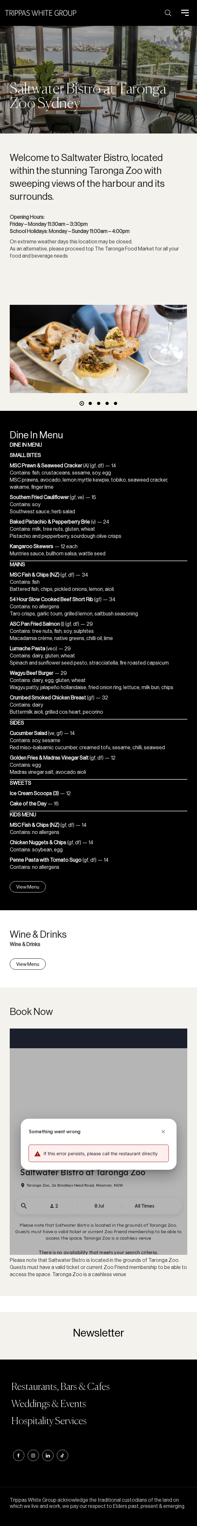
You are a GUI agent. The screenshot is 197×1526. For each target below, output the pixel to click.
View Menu (27, 887)
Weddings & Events (48, 1404)
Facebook (18, 1455)
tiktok (62, 1455)
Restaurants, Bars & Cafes (60, 1387)
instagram (33, 1455)
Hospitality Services (49, 1421)
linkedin (48, 1455)
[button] (81, 403)
